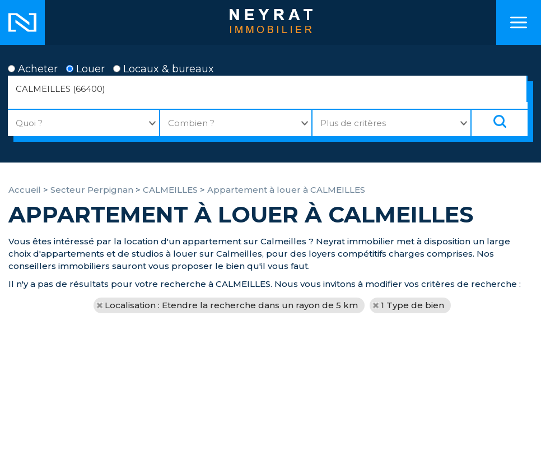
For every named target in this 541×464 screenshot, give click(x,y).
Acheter (33, 69)
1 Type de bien (412, 305)
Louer (85, 69)
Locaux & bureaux (163, 69)
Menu (518, 22)
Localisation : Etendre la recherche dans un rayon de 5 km (231, 305)
